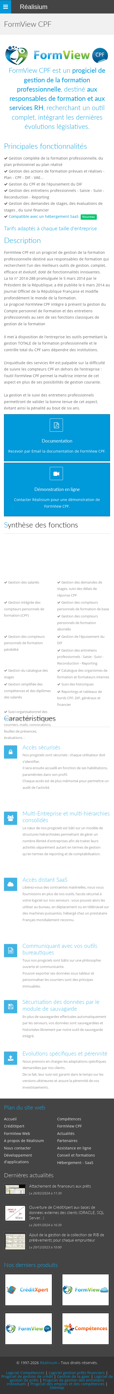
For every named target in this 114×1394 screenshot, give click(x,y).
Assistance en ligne (74, 1148)
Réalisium (33, 6)
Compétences (69, 1118)
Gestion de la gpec (73, 1376)
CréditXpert (14, 1126)
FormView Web (17, 1133)
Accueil (10, 1118)
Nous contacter (17, 1148)
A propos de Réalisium (24, 1140)
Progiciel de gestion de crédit (27, 1376)
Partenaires (67, 1140)
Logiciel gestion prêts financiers (77, 1372)
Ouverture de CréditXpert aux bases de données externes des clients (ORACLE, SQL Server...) (66, 1212)
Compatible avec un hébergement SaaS (44, 216)
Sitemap (57, 1387)
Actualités (66, 1133)
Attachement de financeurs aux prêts (60, 1186)
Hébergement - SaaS (75, 1162)
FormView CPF (69, 1126)
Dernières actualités (28, 1175)
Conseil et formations (76, 1155)
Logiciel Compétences (25, 1372)
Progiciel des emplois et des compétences (67, 1383)
